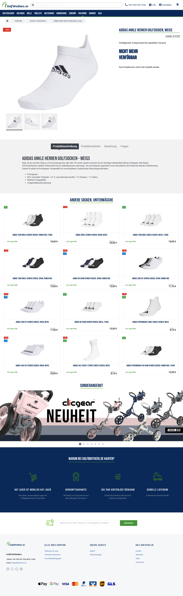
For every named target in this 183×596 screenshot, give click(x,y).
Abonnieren (128, 523)
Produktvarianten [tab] (90, 146)
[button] (80, 444)
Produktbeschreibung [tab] (65, 146)
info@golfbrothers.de (18, 563)
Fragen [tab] (124, 146)
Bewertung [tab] (110, 146)
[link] (118, 487)
